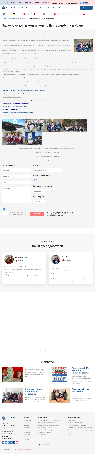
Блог (7, 2)
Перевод (61, 7)
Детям (27, 7)
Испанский (38, 14)
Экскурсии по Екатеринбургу (46, 430)
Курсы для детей (42, 434)
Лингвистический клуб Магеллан (25, 449)
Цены (49, 7)
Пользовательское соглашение (77, 425)
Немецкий (17, 14)
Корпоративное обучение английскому (49, 425)
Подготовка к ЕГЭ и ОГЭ (44, 427)
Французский (28, 14)
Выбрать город (45, 2)
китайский (20, 260)
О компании (71, 420)
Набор (55, 7)
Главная (4, 18)
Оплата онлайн (28, 2)
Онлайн (21, 7)
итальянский (67, 260)
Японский (78, 14)
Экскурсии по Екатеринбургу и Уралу (17, 18)
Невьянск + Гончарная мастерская (15, 106)
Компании (42, 7)
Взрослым (35, 7)
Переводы (19, 2)
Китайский (58, 14)
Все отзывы (47, 350)
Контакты (36, 2)
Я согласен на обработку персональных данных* (18, 209)
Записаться (86, 7)
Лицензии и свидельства (75, 422)
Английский (8, 14)
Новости (13, 2)
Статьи (70, 434)
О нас (67, 7)
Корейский (68, 14)
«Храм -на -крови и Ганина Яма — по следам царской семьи (23, 90)
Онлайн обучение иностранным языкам (49, 420)
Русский (87, 14)
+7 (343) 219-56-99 (7, 433)
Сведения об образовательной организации (80, 430)
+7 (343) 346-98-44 (71, 3)
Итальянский (49, 14)
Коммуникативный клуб (44, 432)
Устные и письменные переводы (47, 422)
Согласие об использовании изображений (80, 427)
